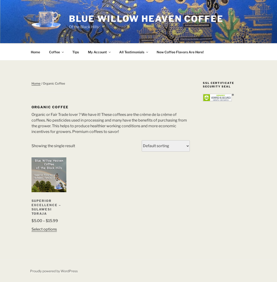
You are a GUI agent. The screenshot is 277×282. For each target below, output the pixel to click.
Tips (75, 52)
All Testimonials (134, 52)
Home (35, 52)
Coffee (56, 52)
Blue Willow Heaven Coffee (146, 19)
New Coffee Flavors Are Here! (180, 52)
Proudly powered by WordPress (54, 271)
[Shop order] (166, 146)
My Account (99, 52)
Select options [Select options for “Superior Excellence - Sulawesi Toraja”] (44, 229)
